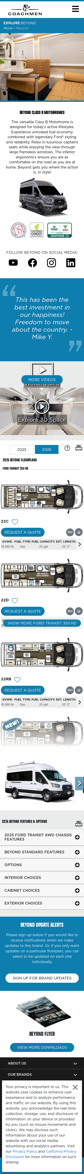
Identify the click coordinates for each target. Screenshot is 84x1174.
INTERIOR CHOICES (22, 877)
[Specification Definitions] (67, 448)
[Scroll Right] (79, 783)
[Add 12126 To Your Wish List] (14, 522)
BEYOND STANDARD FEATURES (34, 852)
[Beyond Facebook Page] (32, 262)
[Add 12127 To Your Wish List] (14, 601)
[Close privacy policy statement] (75, 1087)
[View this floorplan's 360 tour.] (70, 532)
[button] (75, 9)
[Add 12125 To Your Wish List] (17, 680)
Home (8, 28)
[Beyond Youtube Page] (13, 262)
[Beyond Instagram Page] (51, 262)
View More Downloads (42, 1047)
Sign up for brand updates (42, 978)
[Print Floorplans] (78, 448)
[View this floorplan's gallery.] (78, 532)
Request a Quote (22, 532)
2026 (46, 449)
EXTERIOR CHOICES (23, 903)
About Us (17, 1063)
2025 (21, 449)
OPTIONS (13, 864)
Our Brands (20, 1074)
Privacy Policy (25, 1151)
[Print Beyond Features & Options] (78, 824)
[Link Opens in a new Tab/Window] (18, 230)
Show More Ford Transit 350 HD (42, 623)
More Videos (42, 379)
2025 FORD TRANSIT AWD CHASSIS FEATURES (38, 837)
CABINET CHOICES (22, 890)
